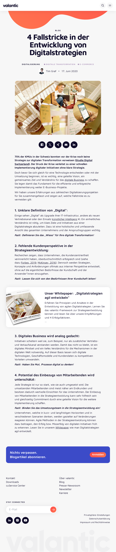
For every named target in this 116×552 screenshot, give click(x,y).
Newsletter (65, 489)
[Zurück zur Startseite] (10, 5)
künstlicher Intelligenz (64, 219)
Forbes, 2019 (28, 262)
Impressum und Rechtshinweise (95, 522)
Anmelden (98, 454)
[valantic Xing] (58, 144)
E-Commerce (86, 64)
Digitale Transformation (59, 64)
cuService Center (15, 485)
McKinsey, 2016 (47, 262)
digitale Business (74, 179)
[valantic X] (50, 144)
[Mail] (66, 144)
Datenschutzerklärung (99, 518)
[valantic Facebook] (42, 144)
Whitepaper (62, 427)
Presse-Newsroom (69, 485)
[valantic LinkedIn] (74, 144)
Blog (61, 481)
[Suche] (103, 5)
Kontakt (10, 478)
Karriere (63, 492)
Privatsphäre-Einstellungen (97, 515)
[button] (110, 5)
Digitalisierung (31, 64)
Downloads (12, 481)
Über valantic (66, 478)
